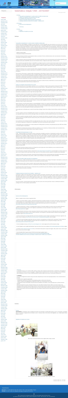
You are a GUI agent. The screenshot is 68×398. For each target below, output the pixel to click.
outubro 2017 (4, 76)
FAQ (52, 7)
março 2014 (3, 105)
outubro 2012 (4, 128)
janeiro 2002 (3, 320)
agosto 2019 (3, 47)
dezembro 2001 (4, 322)
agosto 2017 (3, 79)
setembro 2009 (4, 180)
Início (7, 7)
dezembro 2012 (4, 125)
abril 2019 (3, 53)
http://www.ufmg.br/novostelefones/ (44, 150)
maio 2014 (3, 102)
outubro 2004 (4, 270)
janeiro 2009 (3, 192)
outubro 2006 (4, 233)
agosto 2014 (3, 97)
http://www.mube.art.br (28, 213)
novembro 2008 (4, 195)
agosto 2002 (3, 310)
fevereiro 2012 (4, 135)
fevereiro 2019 (4, 56)
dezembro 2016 (4, 88)
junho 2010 (3, 166)
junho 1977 (3, 340)
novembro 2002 (4, 305)
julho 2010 (3, 164)
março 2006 (3, 244)
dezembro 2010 (4, 157)
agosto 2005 (3, 255)
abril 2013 (3, 120)
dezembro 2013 (4, 108)
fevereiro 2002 (4, 319)
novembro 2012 (4, 126)
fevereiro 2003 (4, 301)
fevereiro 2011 (4, 154)
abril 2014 (3, 103)
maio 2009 (3, 186)
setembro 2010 (4, 161)
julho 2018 (3, 65)
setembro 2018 (4, 62)
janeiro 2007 (3, 229)
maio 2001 (3, 331)
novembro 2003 (4, 287)
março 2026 (3, 19)
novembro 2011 (4, 140)
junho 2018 (3, 67)
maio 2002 (3, 314)
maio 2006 (3, 241)
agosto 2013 (3, 114)
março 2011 (3, 152)
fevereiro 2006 (4, 246)
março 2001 (3, 334)
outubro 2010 (4, 160)
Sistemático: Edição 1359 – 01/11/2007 (59, 380)
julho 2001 (3, 328)
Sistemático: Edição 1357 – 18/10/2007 (59, 379)
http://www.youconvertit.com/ (27, 228)
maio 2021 (3, 36)
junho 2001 (3, 330)
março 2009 (3, 189)
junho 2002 (3, 313)
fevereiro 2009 (4, 190)
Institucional (15, 7)
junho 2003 (3, 295)
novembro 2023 (4, 28)
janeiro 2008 (3, 210)
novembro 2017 (4, 74)
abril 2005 (3, 261)
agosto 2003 (3, 291)
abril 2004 (3, 279)
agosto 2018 (3, 63)
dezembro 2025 (4, 21)
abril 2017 (3, 85)
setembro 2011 (4, 143)
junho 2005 (3, 258)
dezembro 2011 (4, 138)
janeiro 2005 (3, 265)
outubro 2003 (4, 288)
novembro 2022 (4, 31)
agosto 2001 (3, 327)
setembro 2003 (4, 290)
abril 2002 (3, 316)
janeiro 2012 (3, 137)
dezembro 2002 (4, 304)
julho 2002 (3, 311)
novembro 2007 (4, 213)
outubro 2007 (4, 215)
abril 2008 (3, 206)
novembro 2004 (4, 268)
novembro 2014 (4, 93)
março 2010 (3, 171)
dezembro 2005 (4, 249)
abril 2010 (3, 169)
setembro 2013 (4, 112)
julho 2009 (3, 183)
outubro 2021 (4, 33)
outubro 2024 (4, 25)
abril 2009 (3, 187)
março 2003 (3, 299)
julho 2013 (3, 116)
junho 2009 (3, 184)
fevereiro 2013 (4, 123)
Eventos (18, 29)
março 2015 (3, 89)
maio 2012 (3, 131)
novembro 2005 (4, 250)
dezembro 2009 (4, 175)
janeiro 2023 (3, 30)
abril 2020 (3, 39)
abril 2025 (3, 24)
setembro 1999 (4, 339)
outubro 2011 (4, 141)
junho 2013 (3, 117)
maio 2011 (3, 149)
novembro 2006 (4, 232)
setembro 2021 (4, 34)
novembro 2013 (4, 109)
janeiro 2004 (3, 284)
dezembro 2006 (4, 230)
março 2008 (3, 207)
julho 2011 (3, 146)
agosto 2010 (3, 163)
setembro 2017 (4, 77)
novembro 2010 (4, 158)
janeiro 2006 (3, 247)
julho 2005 (3, 256)
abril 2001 (3, 333)
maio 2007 (3, 223)
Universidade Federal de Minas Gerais (43, 395)
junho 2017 (3, 82)
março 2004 (3, 281)
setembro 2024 (4, 27)
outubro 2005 (4, 252)
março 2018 (3, 71)
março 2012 (3, 134)
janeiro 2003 (3, 302)
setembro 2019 (4, 45)
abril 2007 (3, 224)
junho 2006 (3, 239)
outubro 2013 (4, 111)
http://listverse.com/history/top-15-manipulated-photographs (37, 217)
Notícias (18, 15)
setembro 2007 (4, 216)
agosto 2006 (3, 236)
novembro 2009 (4, 177)
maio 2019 (3, 51)
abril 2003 (3, 298)
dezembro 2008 (4, 194)
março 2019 (3, 54)
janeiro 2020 (3, 44)
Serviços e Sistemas (26, 7)
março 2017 (3, 86)
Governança (36, 7)
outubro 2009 (4, 178)
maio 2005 (3, 259)
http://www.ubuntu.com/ (20, 208)
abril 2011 (3, 151)
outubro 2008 (4, 197)
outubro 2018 (4, 60)
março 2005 (3, 262)
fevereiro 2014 (4, 106)
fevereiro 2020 (4, 42)
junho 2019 (3, 50)
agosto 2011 (3, 145)
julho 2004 (3, 275)
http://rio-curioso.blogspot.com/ (35, 224)
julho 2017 (3, 80)
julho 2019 (3, 48)
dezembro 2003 (4, 285)
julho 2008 (3, 201)
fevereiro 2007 (4, 227)
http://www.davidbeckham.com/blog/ (57, 226)
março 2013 (3, 122)
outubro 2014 (4, 94)
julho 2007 (3, 220)
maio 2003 (3, 296)
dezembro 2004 (4, 267)
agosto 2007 (3, 218)
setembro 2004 (4, 272)
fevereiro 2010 (4, 172)
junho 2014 (3, 100)
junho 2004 (3, 276)
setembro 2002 (4, 308)
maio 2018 (3, 68)
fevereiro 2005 (4, 264)
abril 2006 (3, 242)
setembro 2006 (4, 235)
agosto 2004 (3, 273)
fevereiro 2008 (4, 209)
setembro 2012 (4, 129)
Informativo (19, 23)
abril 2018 (3, 70)
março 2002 (3, 317)
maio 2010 (3, 168)
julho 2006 (3, 238)
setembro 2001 (4, 325)
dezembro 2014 (4, 91)
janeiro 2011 (3, 155)
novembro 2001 (4, 324)
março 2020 (3, 41)
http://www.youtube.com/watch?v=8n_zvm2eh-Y (25, 221)
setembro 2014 (4, 96)
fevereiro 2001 (4, 336)
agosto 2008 (3, 200)
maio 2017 (3, 83)
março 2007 (3, 226)
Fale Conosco (59, 7)
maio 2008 (3, 204)
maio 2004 (3, 278)
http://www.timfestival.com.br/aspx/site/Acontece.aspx (26, 204)
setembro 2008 (4, 198)
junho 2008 (3, 203)
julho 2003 (3, 293)
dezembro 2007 (4, 212)
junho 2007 (3, 221)
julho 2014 (3, 99)
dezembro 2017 (4, 73)
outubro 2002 (4, 307)
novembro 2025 (4, 22)
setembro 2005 (4, 253)
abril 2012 (3, 132)
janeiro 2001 (3, 337)
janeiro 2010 (3, 174)
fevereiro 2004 (4, 282)
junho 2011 (3, 148)
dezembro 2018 (4, 57)
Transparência (45, 7)
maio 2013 (3, 119)
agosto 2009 (3, 181)
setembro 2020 (4, 37)
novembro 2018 (4, 59)
